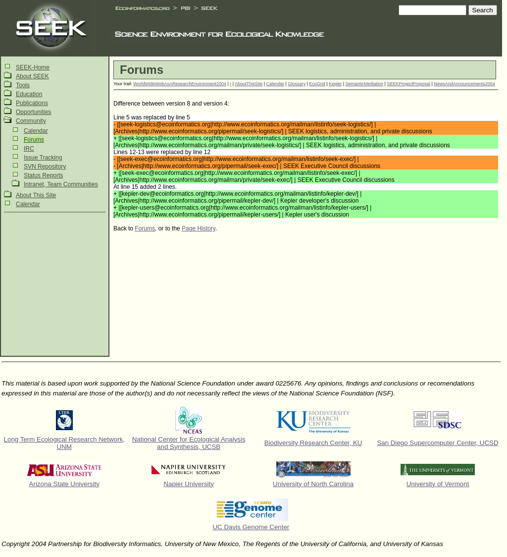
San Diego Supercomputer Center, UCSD (437, 442)
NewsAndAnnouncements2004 (464, 83)
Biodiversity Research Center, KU (313, 442)
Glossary (296, 83)
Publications (32, 103)
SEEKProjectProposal (408, 83)
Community (31, 120)
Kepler (335, 83)
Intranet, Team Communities (61, 184)
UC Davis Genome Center (250, 527)
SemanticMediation (364, 83)
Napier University (188, 484)
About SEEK (32, 76)
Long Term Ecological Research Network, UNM (64, 443)
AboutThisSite (248, 83)
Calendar (36, 130)
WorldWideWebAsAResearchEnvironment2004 (179, 83)
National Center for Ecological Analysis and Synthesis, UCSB (189, 443)
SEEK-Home (33, 67)
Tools (23, 85)
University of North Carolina (313, 484)
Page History (198, 228)
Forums (34, 139)
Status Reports (43, 175)
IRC (29, 148)
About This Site (36, 195)
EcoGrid (317, 83)
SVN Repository (45, 166)
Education (29, 94)
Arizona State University (64, 484)
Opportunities (33, 112)
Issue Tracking (43, 157)
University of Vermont (437, 484)
